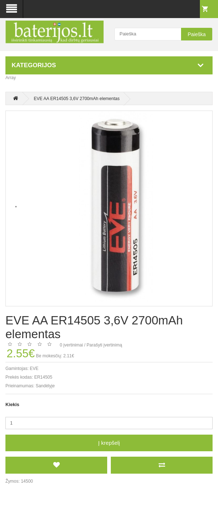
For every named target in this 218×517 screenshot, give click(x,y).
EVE (34, 368)
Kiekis (12, 404)
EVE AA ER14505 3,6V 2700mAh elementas (77, 98)
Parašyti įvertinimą (104, 345)
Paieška (197, 34)
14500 (27, 481)
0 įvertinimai (71, 345)
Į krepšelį (109, 443)
